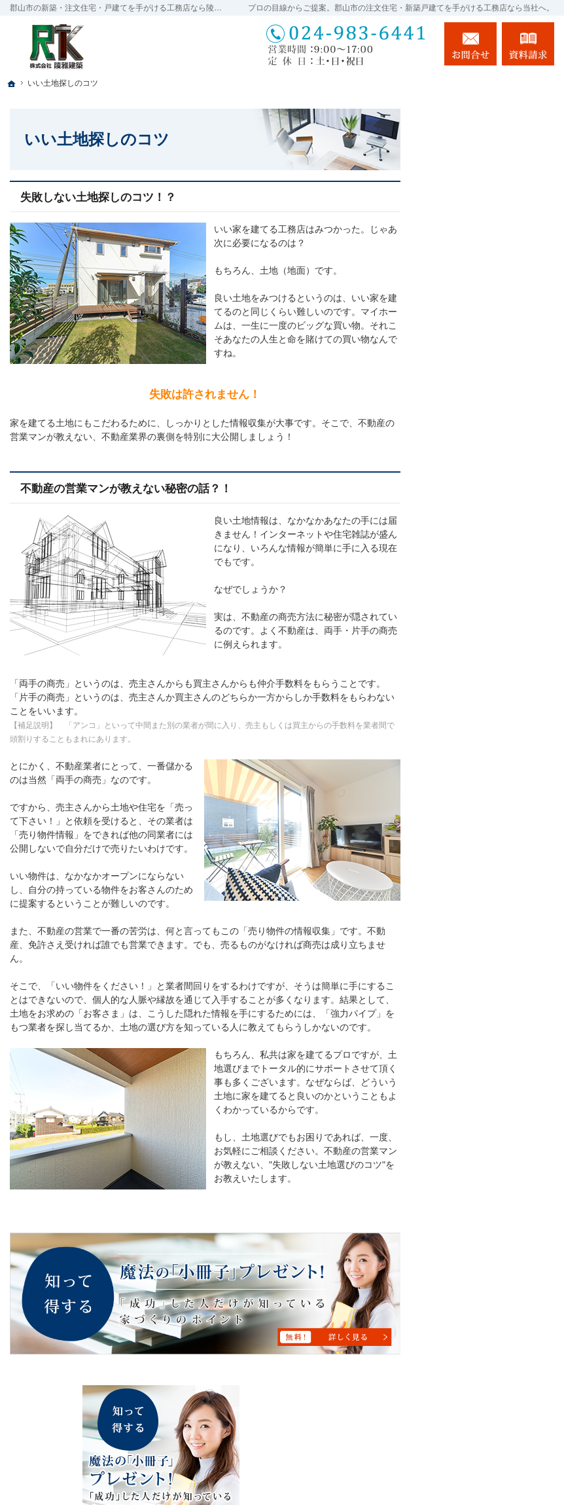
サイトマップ (468, 1032)
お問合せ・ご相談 (477, 948)
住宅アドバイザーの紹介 (491, 891)
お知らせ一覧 (468, 976)
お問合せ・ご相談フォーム (475, 1417)
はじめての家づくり (482, 722)
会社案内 (459, 835)
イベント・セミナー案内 (491, 491)
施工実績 (459, 626)
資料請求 (528, 43)
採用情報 (459, 863)
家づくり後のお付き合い (491, 807)
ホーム (454, 383)
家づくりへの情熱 (477, 751)
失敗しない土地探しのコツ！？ (98, 197)
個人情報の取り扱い (482, 1004)
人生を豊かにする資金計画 (491, 553)
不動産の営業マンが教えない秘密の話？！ (126, 488)
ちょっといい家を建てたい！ (491, 593)
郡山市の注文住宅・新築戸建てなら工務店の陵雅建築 (389, 1470)
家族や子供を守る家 (482, 779)
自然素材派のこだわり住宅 (491, 660)
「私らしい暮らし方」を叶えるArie (491, 418)
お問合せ (470, 43)
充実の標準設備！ (477, 694)
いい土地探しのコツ (482, 519)
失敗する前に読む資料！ (491, 920)
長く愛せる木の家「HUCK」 (477, 457)
